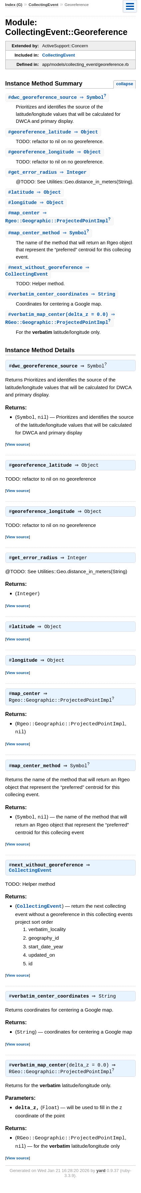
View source (17, 448)
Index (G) (13, 4)
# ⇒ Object (54, 132)
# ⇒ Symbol (58, 98)
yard (100, 1177)
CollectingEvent (43, 4)
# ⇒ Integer (48, 173)
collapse (124, 83)
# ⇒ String (62, 298)
